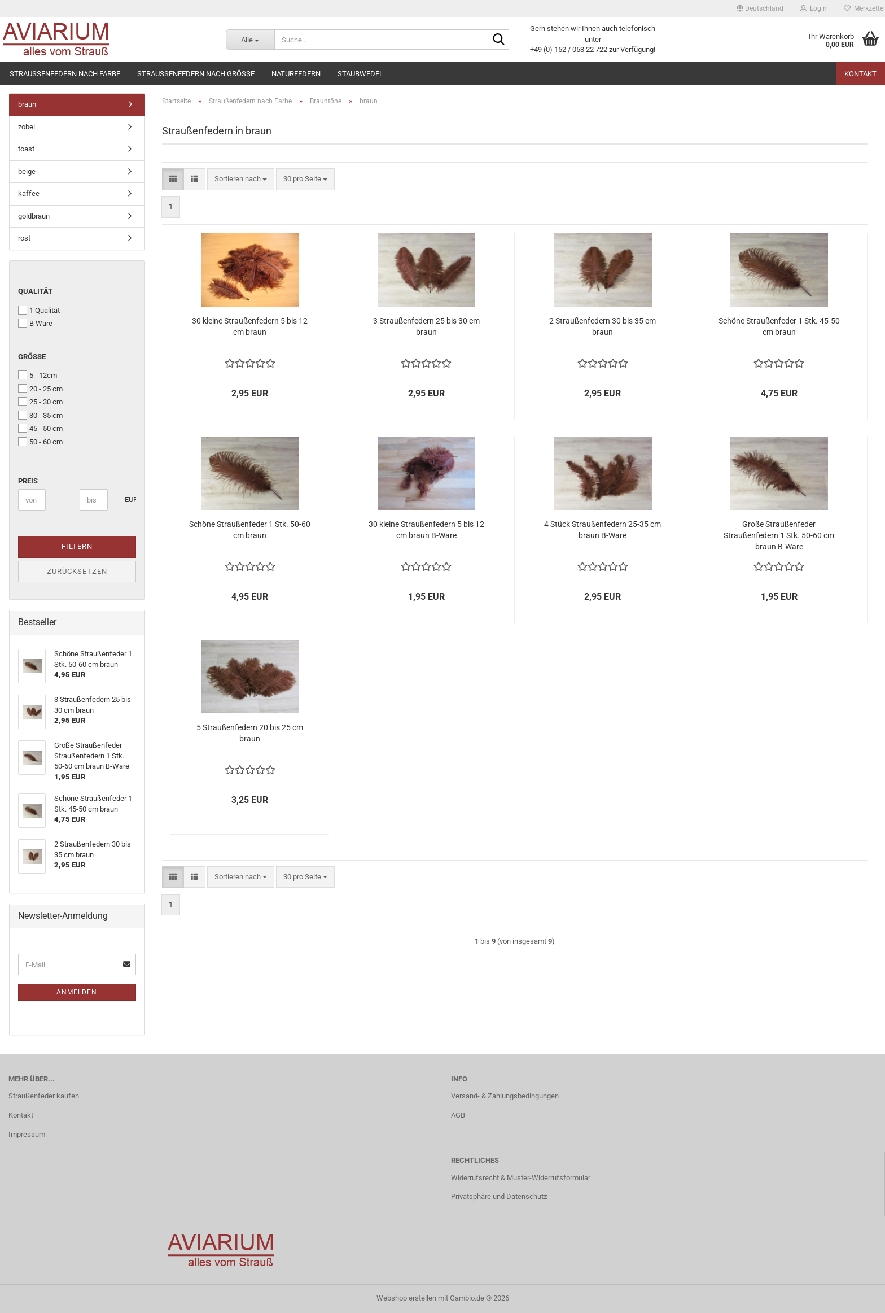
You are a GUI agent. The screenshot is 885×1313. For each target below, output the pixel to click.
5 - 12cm (37, 374)
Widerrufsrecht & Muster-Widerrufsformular (520, 1178)
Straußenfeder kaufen (43, 1096)
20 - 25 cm (40, 388)
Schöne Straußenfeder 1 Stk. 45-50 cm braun (779, 326)
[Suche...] (250, 39)
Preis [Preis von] (28, 481)
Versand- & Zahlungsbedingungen (505, 1096)
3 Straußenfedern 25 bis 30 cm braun (426, 326)
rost (24, 238)
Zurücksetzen (77, 571)
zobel (26, 127)
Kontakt (860, 73)
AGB (458, 1115)
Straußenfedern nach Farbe (65, 73)
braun (27, 104)
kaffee (29, 193)
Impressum (26, 1134)
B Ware (35, 323)
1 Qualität (39, 310)
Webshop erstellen (406, 1298)
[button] (760, 8)
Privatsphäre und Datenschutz (499, 1196)
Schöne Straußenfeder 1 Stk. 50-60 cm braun (249, 530)
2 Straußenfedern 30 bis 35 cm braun (602, 326)
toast (26, 149)
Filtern (77, 546)
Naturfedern (296, 73)
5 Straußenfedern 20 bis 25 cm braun (249, 733)
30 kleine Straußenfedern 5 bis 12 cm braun (250, 326)
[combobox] (240, 179)
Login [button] (813, 8)
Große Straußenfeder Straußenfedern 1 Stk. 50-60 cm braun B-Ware (779, 535)
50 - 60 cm (40, 441)
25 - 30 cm (40, 401)
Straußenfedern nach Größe (196, 73)
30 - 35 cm (40, 415)
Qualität (35, 291)
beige (27, 171)
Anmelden (76, 992)
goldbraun (34, 216)
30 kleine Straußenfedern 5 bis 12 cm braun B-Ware (426, 530)
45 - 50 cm (40, 428)
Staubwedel (360, 73)
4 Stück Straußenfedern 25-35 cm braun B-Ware (602, 530)
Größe (32, 356)
